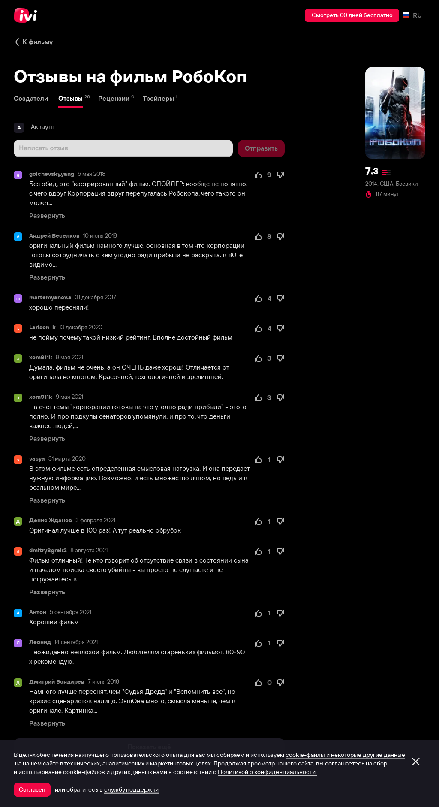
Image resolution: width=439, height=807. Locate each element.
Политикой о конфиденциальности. (267, 771)
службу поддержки (131, 789)
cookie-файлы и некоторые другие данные (345, 754)
